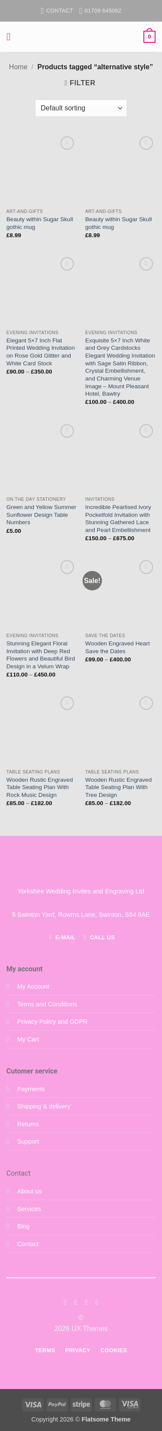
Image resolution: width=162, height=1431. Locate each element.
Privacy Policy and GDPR (52, 1021)
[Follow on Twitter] (86, 1302)
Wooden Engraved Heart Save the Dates (117, 647)
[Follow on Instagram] (75, 1302)
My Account (33, 986)
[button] (11, 36)
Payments (31, 1089)
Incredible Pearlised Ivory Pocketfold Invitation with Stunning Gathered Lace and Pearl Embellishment (118, 518)
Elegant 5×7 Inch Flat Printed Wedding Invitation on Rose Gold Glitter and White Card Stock (40, 352)
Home (18, 67)
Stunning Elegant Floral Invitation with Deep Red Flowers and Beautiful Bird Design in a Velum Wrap (40, 655)
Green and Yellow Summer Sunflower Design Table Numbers (41, 514)
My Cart (28, 1039)
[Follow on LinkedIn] (96, 1302)
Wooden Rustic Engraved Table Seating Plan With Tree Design (118, 787)
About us (29, 1191)
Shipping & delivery (43, 1106)
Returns (28, 1124)
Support (28, 1141)
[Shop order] (81, 108)
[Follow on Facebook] (65, 1302)
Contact (28, 1244)
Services (29, 1208)
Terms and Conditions (47, 1004)
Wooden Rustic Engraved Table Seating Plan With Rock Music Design (39, 787)
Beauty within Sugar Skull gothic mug (39, 223)
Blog (23, 1226)
